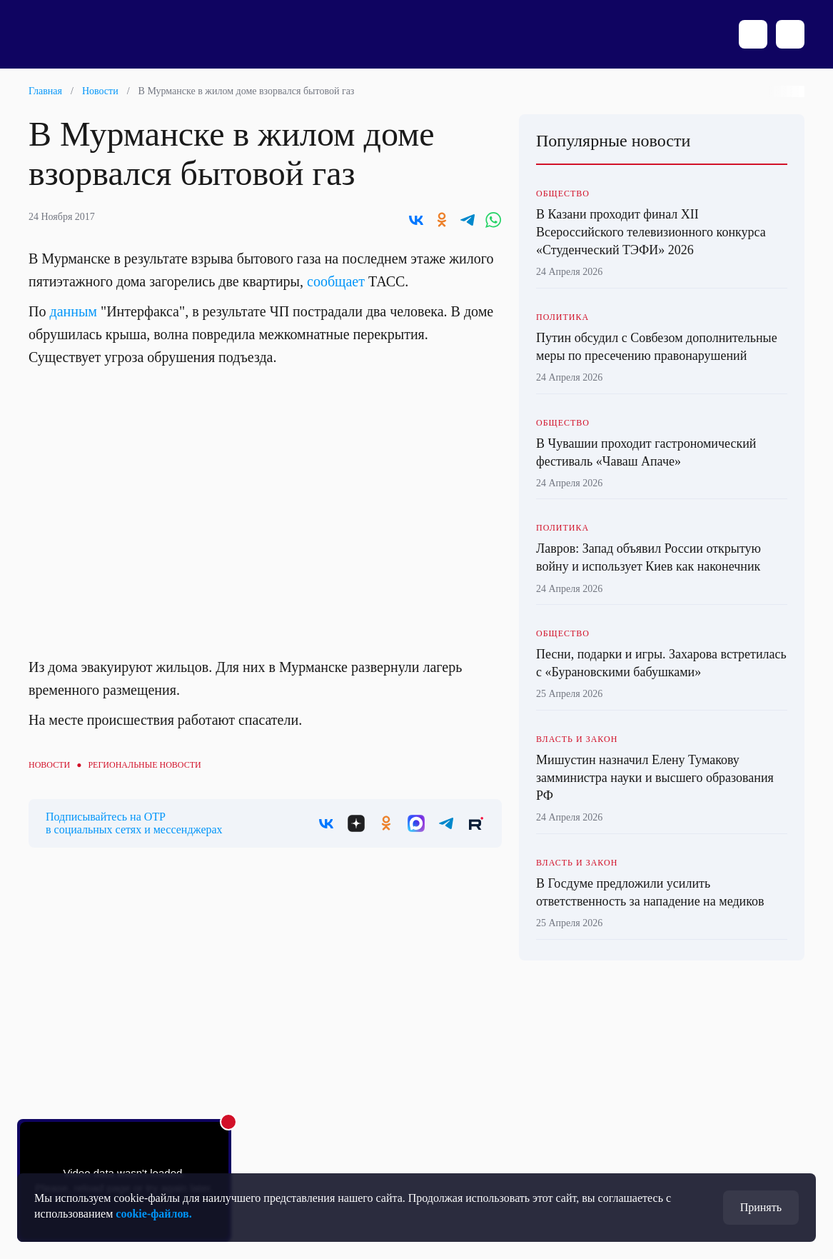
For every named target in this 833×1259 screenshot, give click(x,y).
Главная (45, 91)
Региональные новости (144, 765)
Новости (100, 91)
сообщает (336, 281)
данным (73, 311)
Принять (761, 1207)
